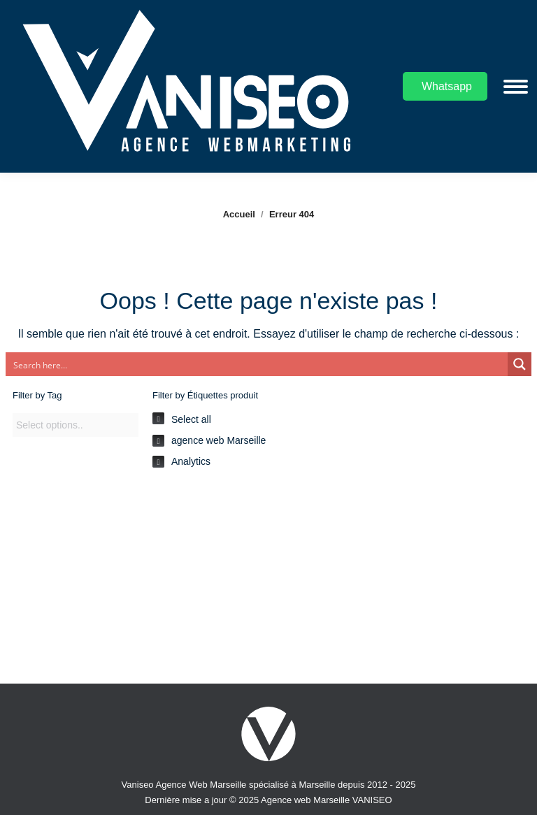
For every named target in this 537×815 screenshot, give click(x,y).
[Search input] (257, 364)
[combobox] (75, 425)
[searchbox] (75, 426)
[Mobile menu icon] (515, 86)
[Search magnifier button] (519, 364)
